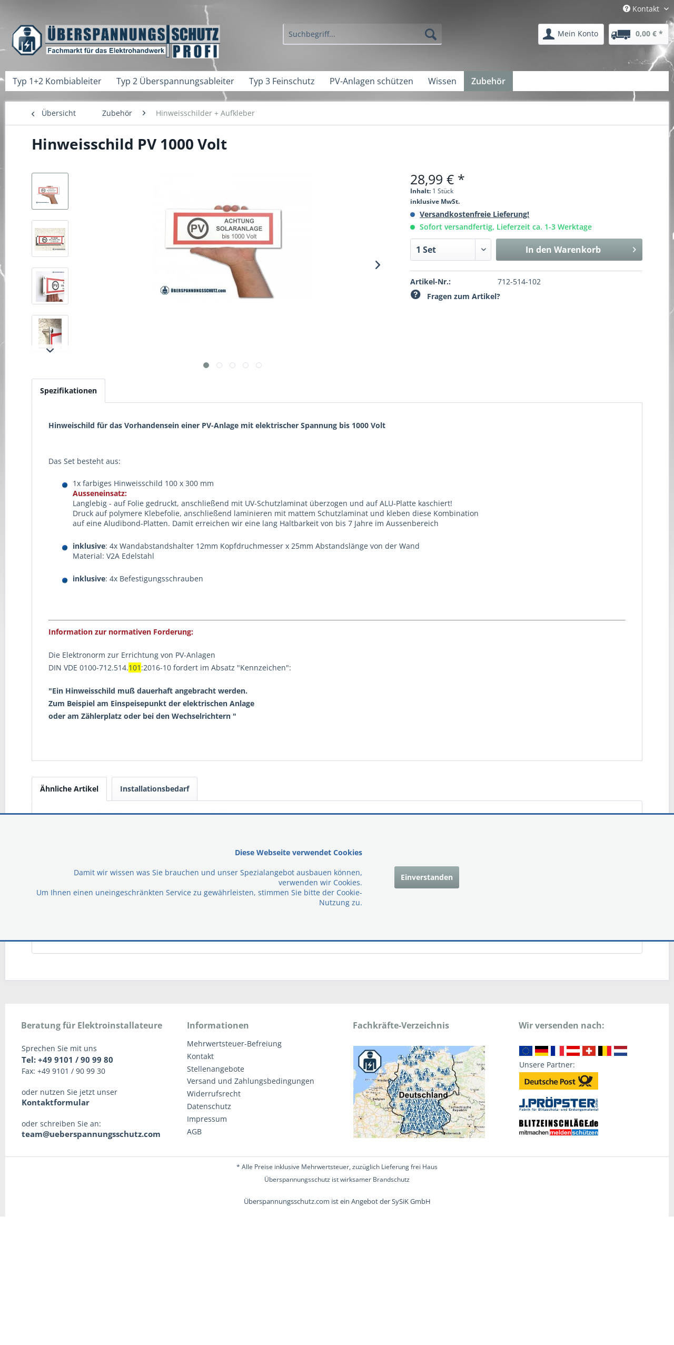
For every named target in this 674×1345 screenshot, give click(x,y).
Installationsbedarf (154, 789)
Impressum (207, 1119)
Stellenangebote (215, 1069)
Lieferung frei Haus (409, 1166)
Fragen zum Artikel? (455, 296)
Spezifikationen (68, 390)
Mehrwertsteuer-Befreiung (234, 1044)
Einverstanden (427, 877)
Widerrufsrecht (214, 1094)
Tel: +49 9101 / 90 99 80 (67, 1059)
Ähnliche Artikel (69, 789)
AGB (194, 1131)
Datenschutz (209, 1106)
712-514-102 (519, 281)
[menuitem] (362, 34)
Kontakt (200, 1056)
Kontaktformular (56, 1102)
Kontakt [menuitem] (642, 9)
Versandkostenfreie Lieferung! (474, 214)
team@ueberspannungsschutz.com (91, 1134)
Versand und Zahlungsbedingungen (250, 1081)
